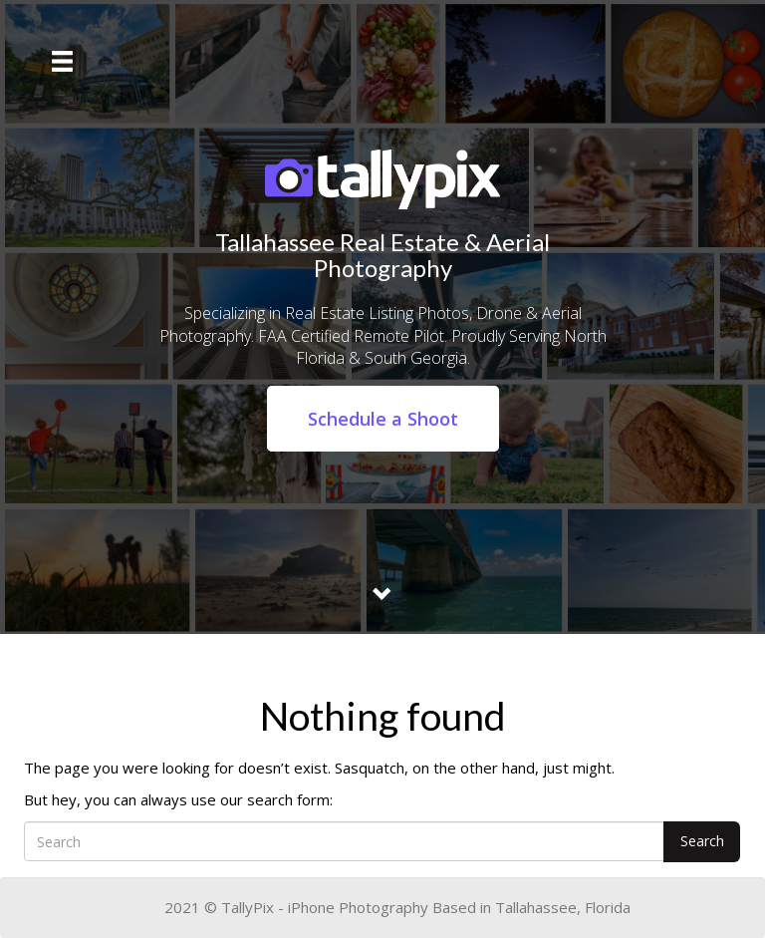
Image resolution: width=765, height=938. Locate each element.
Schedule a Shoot (383, 419)
